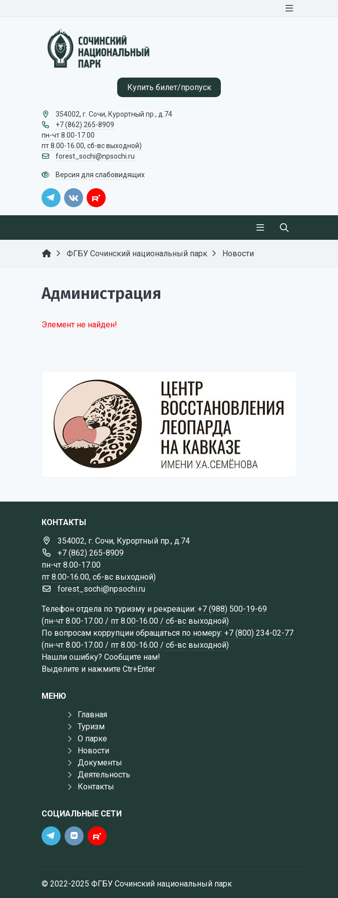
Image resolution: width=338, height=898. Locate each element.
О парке (92, 738)
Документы (100, 762)
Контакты (96, 786)
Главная (92, 714)
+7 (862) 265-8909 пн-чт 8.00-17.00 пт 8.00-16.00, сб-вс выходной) (92, 135)
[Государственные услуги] (169, 424)
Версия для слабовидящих (100, 175)
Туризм (91, 726)
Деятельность (104, 774)
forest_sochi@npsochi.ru (95, 156)
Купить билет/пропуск (169, 87)
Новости (93, 750)
